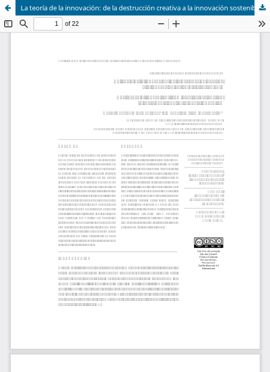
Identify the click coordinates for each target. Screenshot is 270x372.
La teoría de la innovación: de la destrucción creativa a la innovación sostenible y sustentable (145, 7)
